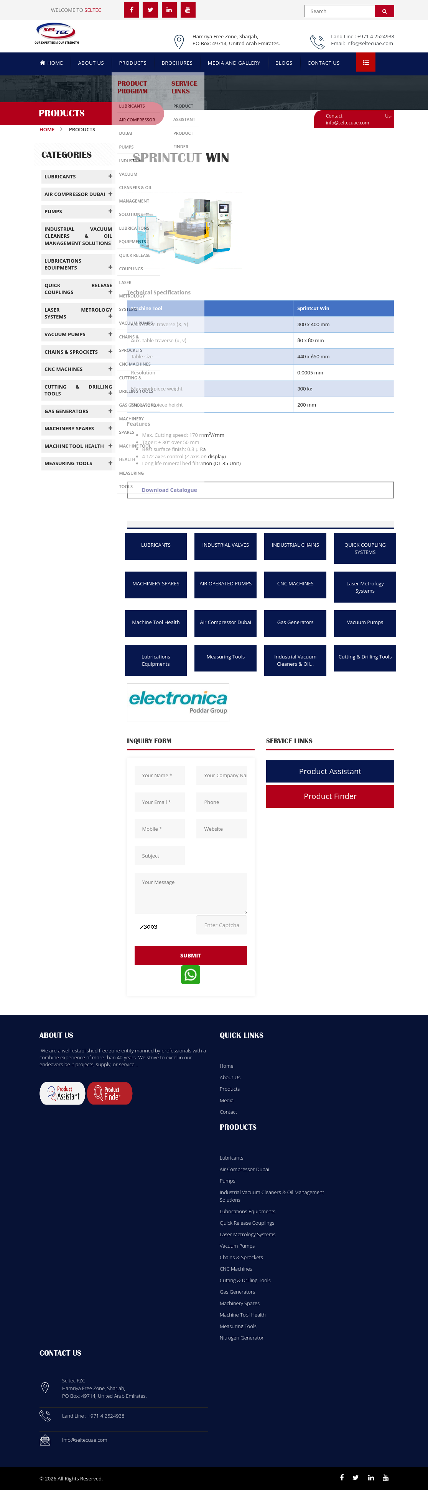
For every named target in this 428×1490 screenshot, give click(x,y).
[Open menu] (365, 62)
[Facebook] (131, 9)
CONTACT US (324, 62)
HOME (51, 62)
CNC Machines (236, 1268)
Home (47, 129)
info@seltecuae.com (369, 43)
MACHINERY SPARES (155, 583)
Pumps (227, 1180)
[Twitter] (150, 9)
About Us (230, 1077)
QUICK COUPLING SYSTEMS (365, 548)
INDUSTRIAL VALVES (225, 544)
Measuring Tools (225, 656)
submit (190, 955)
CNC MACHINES (295, 583)
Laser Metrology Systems (365, 587)
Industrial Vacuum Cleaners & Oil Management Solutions (272, 1196)
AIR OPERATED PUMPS (225, 583)
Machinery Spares (240, 1303)
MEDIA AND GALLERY (234, 62)
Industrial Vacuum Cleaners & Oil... (295, 660)
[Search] (384, 11)
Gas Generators (295, 622)
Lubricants (231, 1157)
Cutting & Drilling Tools (365, 656)
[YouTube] (188, 9)
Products (230, 1088)
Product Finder (330, 796)
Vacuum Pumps (365, 622)
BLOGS (283, 62)
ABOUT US (91, 62)
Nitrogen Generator (242, 1337)
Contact (228, 1111)
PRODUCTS (133, 62)
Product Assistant (330, 771)
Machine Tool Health (156, 622)
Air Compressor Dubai (226, 622)
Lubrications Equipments (156, 660)
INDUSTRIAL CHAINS (295, 544)
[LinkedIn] (169, 9)
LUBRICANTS (156, 544)
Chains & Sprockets (241, 1257)
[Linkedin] (371, 1478)
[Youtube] (385, 1478)
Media (227, 1100)
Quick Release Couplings (247, 1222)
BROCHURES (177, 62)
